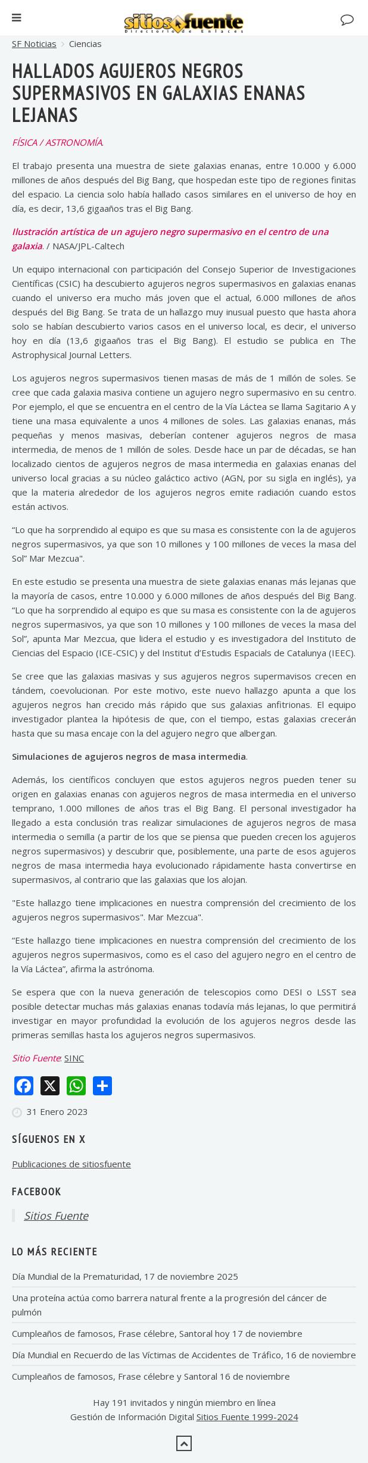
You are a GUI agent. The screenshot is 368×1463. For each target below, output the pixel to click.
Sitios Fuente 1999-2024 (247, 1417)
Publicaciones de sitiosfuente (71, 1164)
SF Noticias (34, 43)
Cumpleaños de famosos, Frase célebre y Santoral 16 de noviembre (151, 1376)
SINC (74, 1058)
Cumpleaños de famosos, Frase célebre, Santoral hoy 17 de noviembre (157, 1333)
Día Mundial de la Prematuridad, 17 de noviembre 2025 (125, 1276)
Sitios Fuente (56, 1215)
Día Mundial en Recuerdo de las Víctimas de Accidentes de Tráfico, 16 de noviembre (184, 1355)
